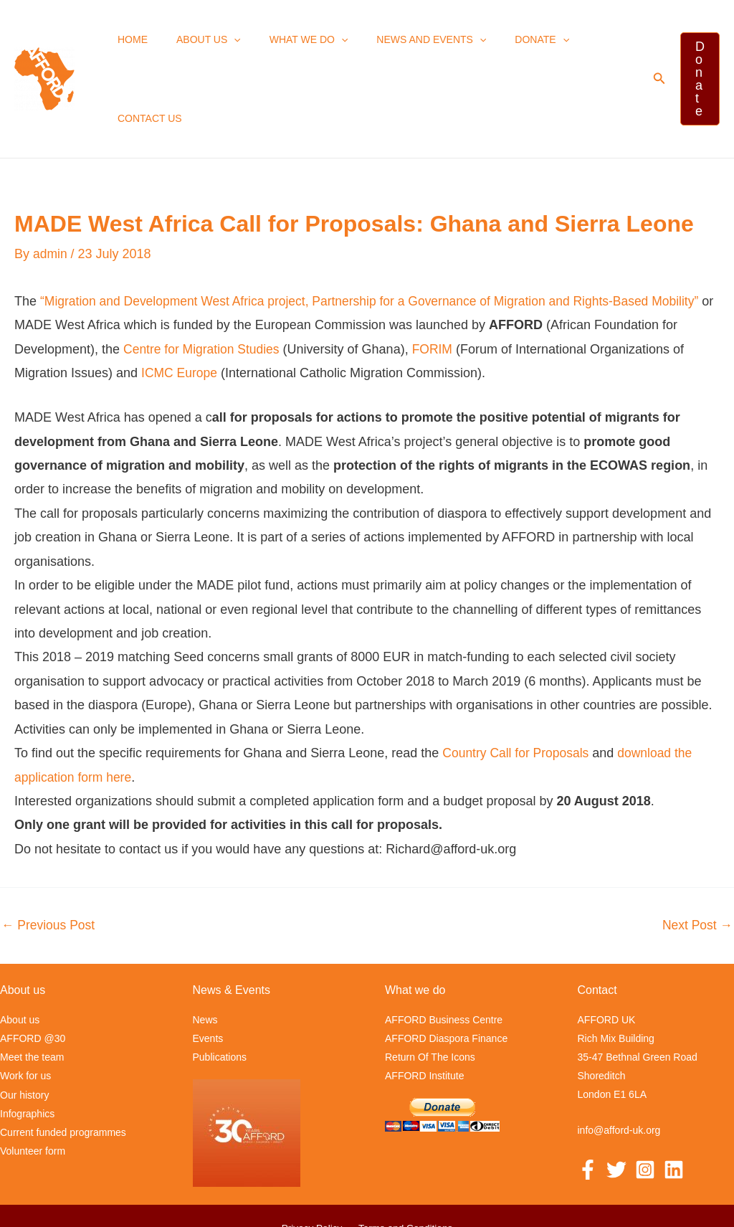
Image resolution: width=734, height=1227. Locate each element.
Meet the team (32, 988)
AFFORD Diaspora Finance (446, 969)
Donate (506, 44)
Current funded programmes (63, 1063)
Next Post (696, 856)
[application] (223, 44)
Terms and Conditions (403, 1159)
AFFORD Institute (424, 1007)
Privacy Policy (313, 1159)
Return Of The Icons (430, 988)
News (205, 951)
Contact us (585, 44)
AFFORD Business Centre (443, 951)
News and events (404, 44)
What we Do (290, 44)
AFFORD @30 (32, 969)
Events (208, 969)
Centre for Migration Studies (203, 280)
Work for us (25, 1007)
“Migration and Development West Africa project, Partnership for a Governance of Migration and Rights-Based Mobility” (379, 231)
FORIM (437, 280)
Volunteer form (32, 1081)
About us (198, 44)
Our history (24, 1025)
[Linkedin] (674, 1101)
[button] (648, 44)
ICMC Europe (180, 304)
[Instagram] (645, 1101)
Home (131, 44)
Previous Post (49, 856)
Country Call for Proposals (517, 684)
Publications (220, 988)
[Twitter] (616, 1101)
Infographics (27, 1044)
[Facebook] (588, 1101)
